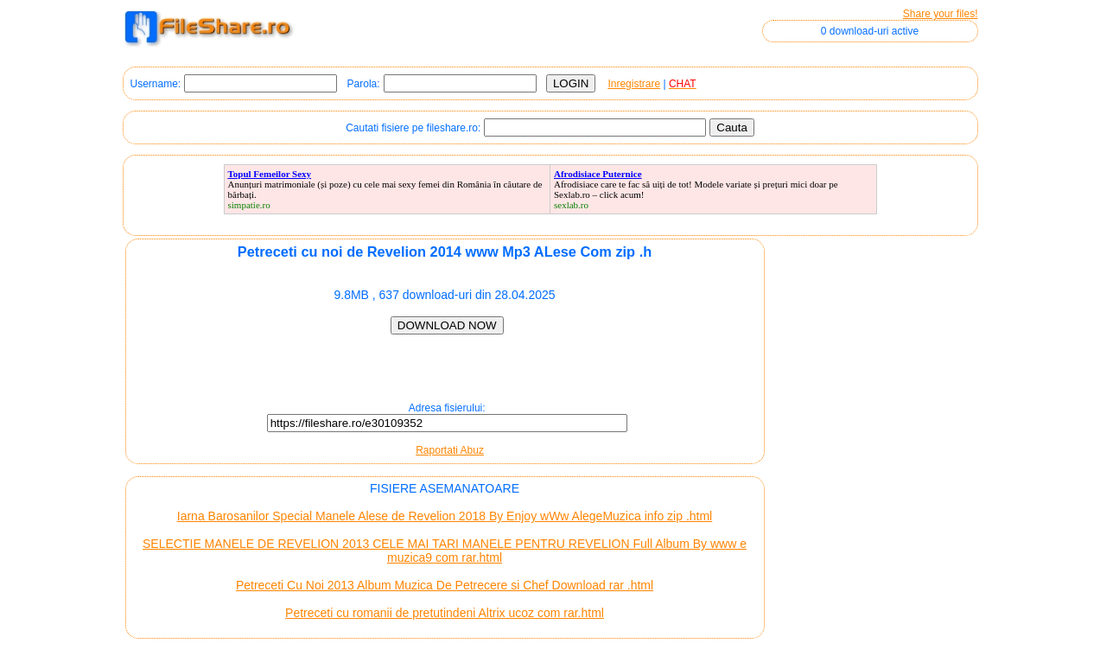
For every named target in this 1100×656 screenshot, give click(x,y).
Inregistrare (633, 84)
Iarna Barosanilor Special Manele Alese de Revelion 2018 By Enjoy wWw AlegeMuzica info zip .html (444, 516)
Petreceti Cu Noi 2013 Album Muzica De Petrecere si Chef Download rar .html (444, 585)
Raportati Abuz (450, 450)
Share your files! (940, 14)
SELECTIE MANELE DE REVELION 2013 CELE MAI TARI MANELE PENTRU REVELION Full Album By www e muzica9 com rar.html (445, 550)
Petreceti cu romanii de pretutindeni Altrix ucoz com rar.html (444, 613)
